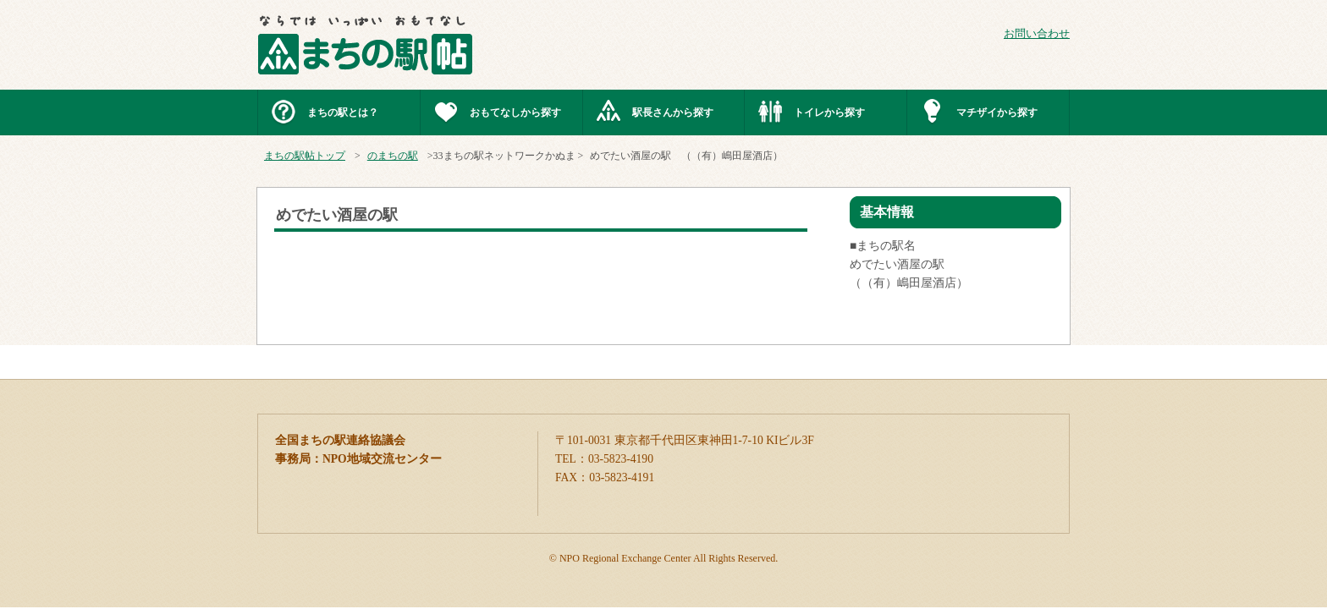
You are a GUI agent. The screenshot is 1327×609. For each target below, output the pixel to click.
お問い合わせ (1037, 34)
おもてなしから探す (515, 112)
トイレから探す (829, 112)
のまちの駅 (392, 156)
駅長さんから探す (672, 112)
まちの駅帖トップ (304, 156)
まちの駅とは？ (342, 112)
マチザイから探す (997, 112)
